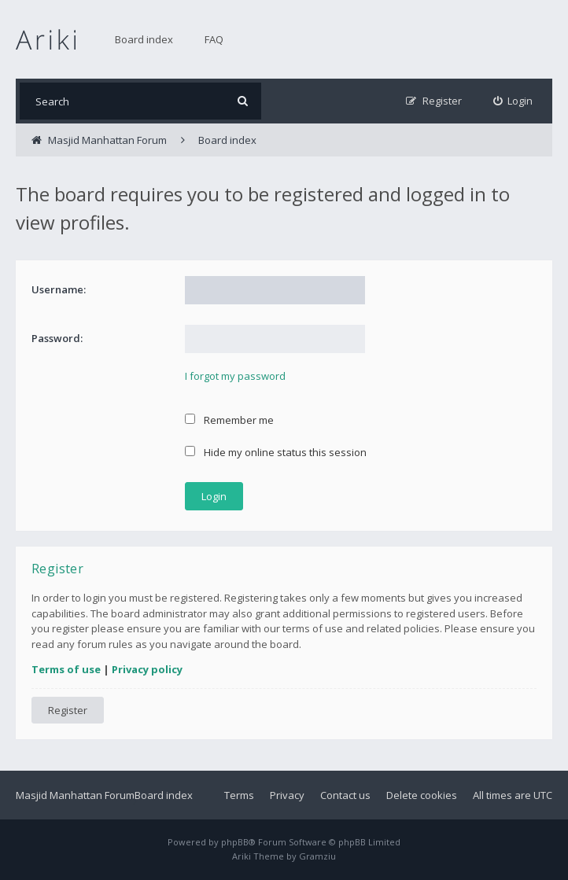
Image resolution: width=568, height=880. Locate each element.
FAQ (214, 39)
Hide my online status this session (276, 452)
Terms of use (66, 669)
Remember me (229, 420)
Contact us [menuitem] (345, 795)
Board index (144, 39)
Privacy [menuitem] (287, 795)
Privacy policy (147, 669)
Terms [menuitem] (239, 795)
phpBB (235, 842)
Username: (58, 289)
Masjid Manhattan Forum (75, 795)
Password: (57, 338)
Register (67, 710)
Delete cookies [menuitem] (421, 795)
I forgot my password (235, 376)
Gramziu (317, 856)
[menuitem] (513, 101)
